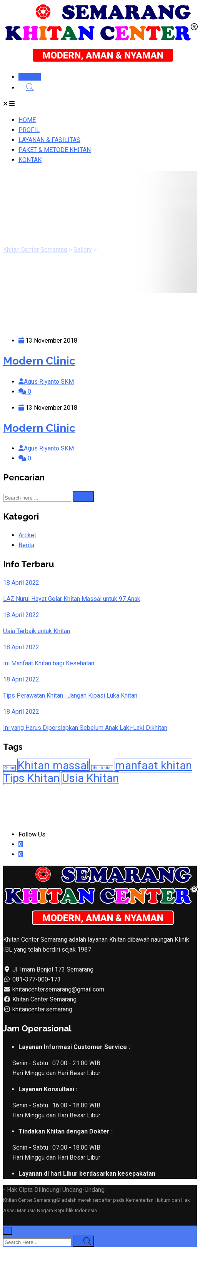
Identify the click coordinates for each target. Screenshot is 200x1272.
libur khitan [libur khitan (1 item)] (102, 768)
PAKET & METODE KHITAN (54, 149)
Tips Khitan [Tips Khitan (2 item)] (31, 778)
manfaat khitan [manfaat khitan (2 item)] (153, 765)
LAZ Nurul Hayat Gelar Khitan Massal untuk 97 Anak (71, 598)
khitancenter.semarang (41, 1009)
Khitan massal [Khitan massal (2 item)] (53, 765)
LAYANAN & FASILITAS (49, 140)
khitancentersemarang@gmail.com (57, 989)
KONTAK (30, 159)
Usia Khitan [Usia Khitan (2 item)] (90, 778)
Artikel (27, 535)
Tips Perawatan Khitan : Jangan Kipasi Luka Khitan (70, 695)
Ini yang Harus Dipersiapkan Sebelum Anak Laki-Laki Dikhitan (85, 727)
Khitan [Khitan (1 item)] (9, 768)
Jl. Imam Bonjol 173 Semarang (52, 969)
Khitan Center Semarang (44, 999)
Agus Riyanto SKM (49, 381)
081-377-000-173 (36, 979)
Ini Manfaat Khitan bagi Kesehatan (48, 663)
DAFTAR (29, 77)
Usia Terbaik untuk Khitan (36, 631)
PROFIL (29, 130)
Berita (26, 545)
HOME (27, 120)
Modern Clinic (39, 361)
